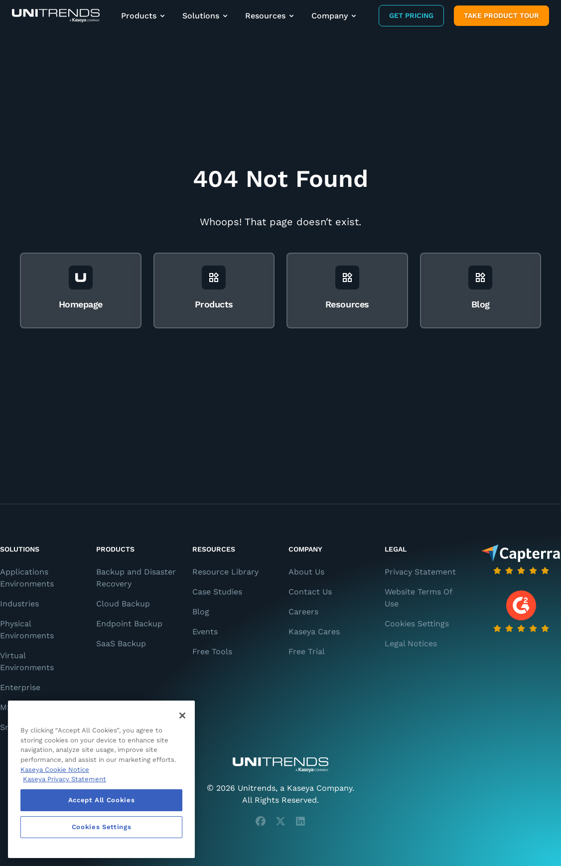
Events (205, 631)
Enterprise (20, 687)
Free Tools (212, 651)
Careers (303, 611)
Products (143, 15)
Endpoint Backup (129, 623)
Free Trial (306, 651)
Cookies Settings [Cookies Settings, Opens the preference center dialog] (102, 827)
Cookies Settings (417, 623)
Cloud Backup (123, 603)
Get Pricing (411, 15)
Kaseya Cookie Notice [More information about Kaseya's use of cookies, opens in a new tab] (54, 769)
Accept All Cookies (101, 800)
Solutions (205, 15)
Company (334, 15)
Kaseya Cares (314, 631)
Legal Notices (411, 643)
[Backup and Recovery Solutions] (56, 15)
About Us (306, 572)
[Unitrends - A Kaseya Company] (280, 764)
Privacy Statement (420, 572)
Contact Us (310, 591)
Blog (200, 611)
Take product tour (501, 15)
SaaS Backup (121, 643)
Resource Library (225, 572)
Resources (270, 15)
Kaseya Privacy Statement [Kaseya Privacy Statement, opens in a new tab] (64, 779)
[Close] (182, 715)
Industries (19, 603)
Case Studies (217, 591)
